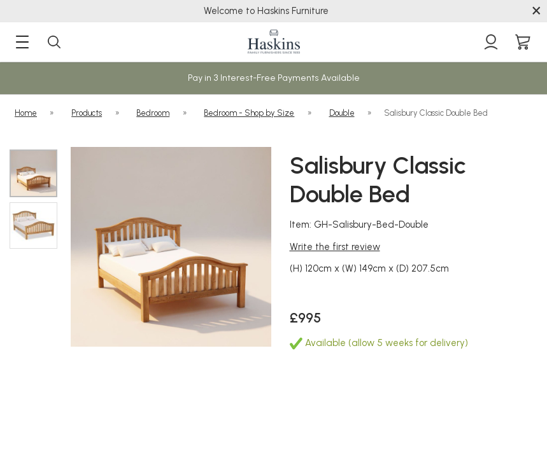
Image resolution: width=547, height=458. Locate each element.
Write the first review (335, 247)
